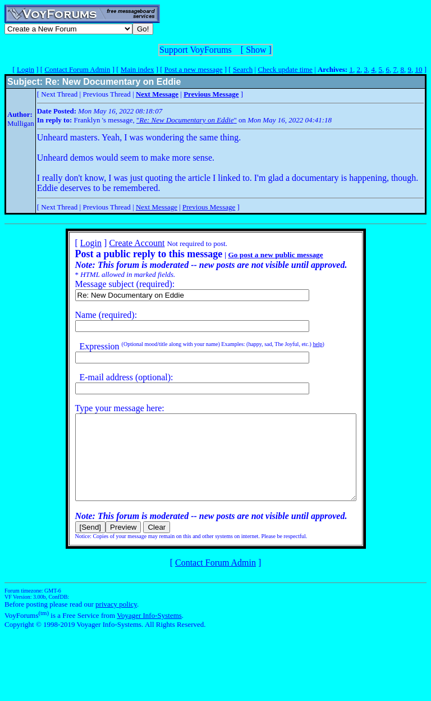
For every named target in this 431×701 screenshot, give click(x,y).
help (300, 344)
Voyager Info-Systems (149, 632)
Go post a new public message (258, 255)
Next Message (156, 207)
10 (418, 69)
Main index (137, 69)
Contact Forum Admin (77, 69)
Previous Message (208, 207)
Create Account (120, 243)
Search (243, 69)
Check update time (285, 69)
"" (186, 120)
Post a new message (193, 69)
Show (256, 49)
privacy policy (116, 621)
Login (25, 69)
